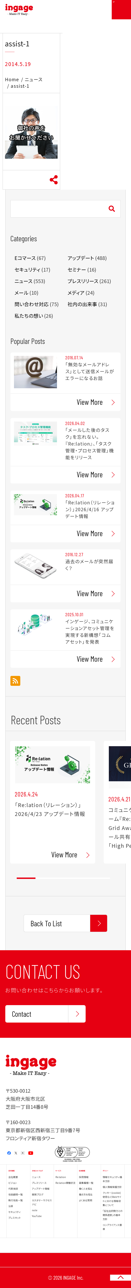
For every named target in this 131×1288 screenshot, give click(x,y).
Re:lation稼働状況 (65, 1183)
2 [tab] (44, 878)
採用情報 (84, 1177)
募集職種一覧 (86, 1183)
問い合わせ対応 (31, 304)
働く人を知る (85, 1188)
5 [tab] (100, 878)
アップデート (81, 257)
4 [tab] (82, 878)
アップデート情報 (40, 1188)
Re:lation (60, 1177)
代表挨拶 (13, 1188)
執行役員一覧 (15, 1200)
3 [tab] (63, 878)
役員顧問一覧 (15, 1194)
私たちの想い (28, 315)
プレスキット (14, 1217)
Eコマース (25, 257)
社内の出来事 (82, 304)
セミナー (77, 269)
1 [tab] (26, 878)
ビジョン (12, 1183)
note (34, 1210)
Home (12, 79)
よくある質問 (85, 1200)
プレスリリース (83, 280)
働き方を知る (86, 1194)
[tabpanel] (52, 802)
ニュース (34, 79)
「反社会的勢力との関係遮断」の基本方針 (112, 1215)
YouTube (37, 1216)
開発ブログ (37, 1194)
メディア (76, 292)
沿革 (10, 1206)
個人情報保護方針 (112, 1187)
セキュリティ (27, 269)
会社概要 (13, 1177)
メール (21, 292)
